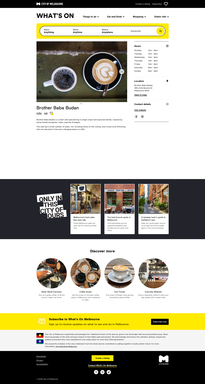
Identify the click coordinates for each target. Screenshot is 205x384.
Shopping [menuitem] (139, 16)
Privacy (39, 360)
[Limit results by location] (112, 31)
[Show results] (160, 31)
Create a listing (142, 4)
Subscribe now (160, 322)
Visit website (140, 110)
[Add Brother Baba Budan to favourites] (51, 113)
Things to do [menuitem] (91, 16)
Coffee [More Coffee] (39, 113)
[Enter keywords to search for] (141, 32)
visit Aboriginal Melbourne (66, 346)
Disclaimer (41, 356)
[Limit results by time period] (83, 31)
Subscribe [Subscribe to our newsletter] (157, 4)
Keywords (136, 31)
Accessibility (42, 364)
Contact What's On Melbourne (102, 365)
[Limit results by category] (54, 31)
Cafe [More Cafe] (46, 113)
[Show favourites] (166, 4)
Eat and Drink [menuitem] (115, 16)
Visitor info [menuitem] (161, 16)
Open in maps (140, 95)
